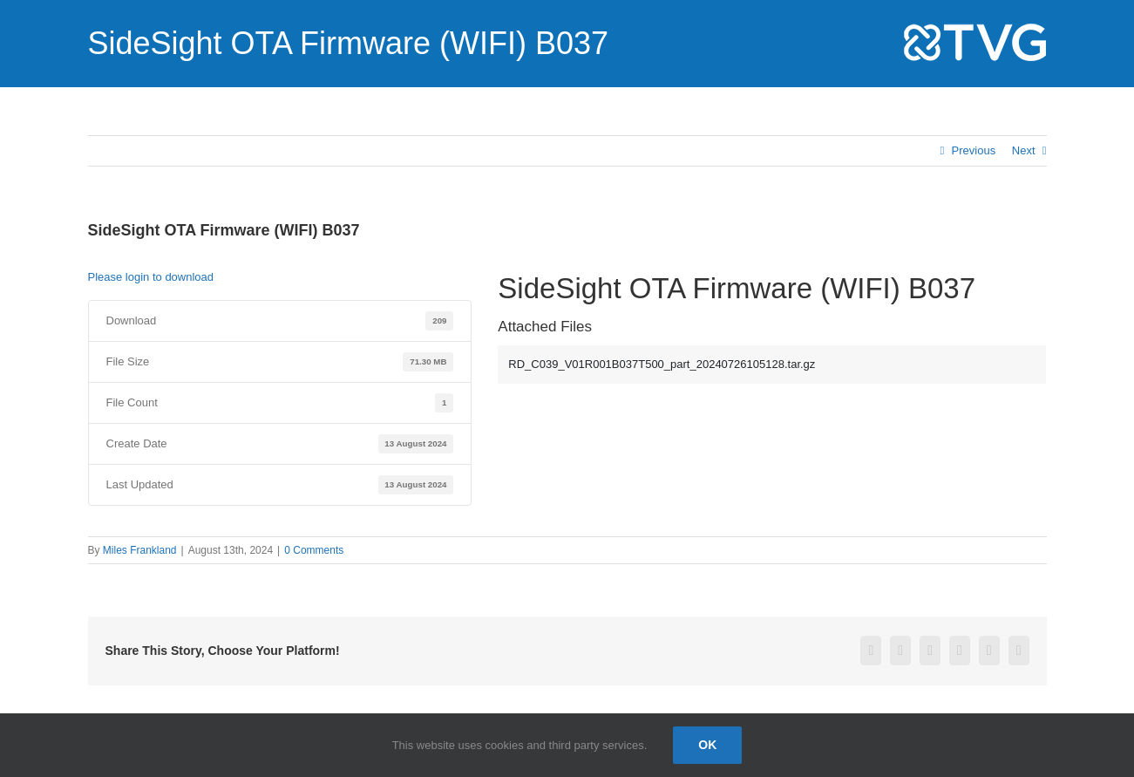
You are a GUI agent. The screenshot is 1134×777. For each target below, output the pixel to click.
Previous (974, 150)
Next (1024, 150)
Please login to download (151, 276)
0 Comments (313, 550)
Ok (707, 745)
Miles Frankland (140, 550)
